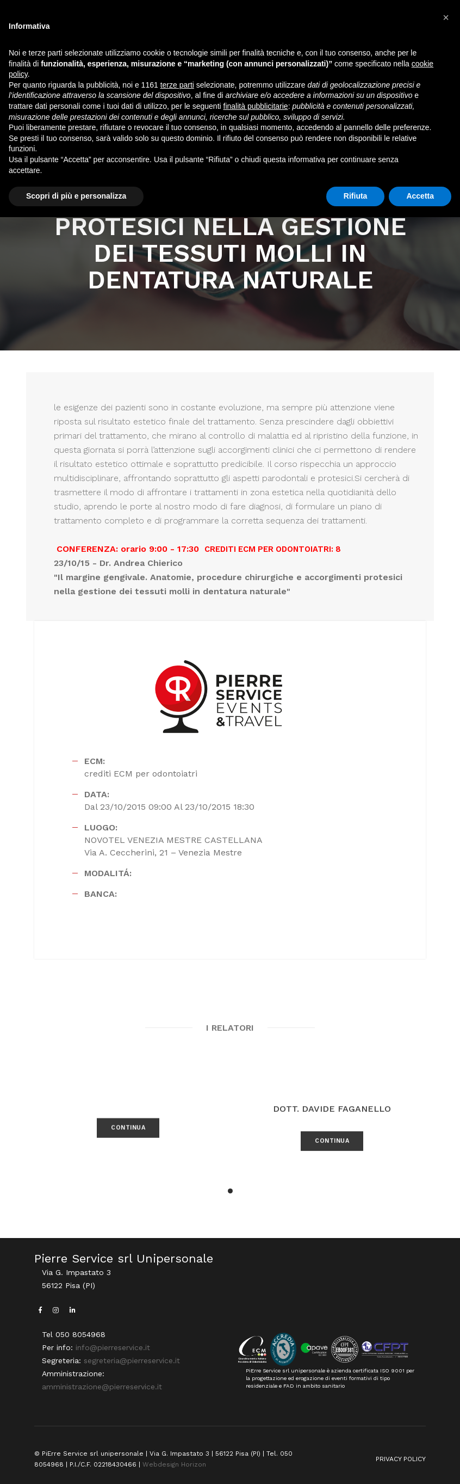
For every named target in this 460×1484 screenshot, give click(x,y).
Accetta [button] (420, 196)
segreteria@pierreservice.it (132, 1360)
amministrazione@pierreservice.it (102, 1386)
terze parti (177, 85)
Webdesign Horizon (174, 1464)
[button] (230, 1191)
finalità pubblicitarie (255, 106)
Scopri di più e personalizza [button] (76, 196)
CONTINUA (128, 1149)
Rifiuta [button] (356, 196)
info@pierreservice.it (113, 1347)
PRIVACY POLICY (401, 1459)
